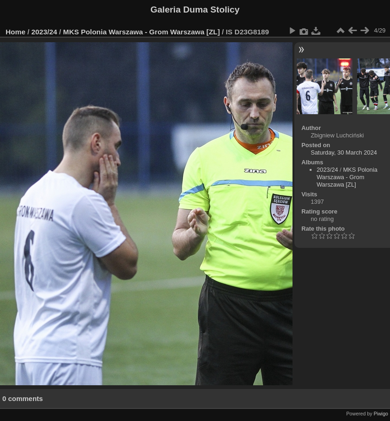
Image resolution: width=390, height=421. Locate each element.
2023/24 (45, 32)
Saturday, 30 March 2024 (344, 152)
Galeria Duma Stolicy (195, 9)
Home (16, 32)
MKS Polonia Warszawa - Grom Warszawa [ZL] (141, 32)
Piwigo (381, 413)
